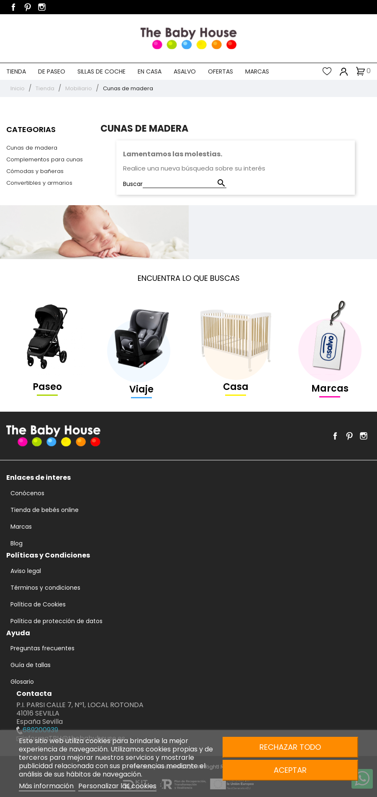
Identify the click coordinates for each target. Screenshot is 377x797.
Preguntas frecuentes (42, 648)
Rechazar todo (290, 747)
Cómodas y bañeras (35, 171)
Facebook (13, 7)
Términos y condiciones (45, 587)
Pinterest (28, 7)
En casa (150, 71)
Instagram (42, 7)
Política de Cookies (38, 604)
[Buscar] (184, 183)
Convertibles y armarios (39, 183)
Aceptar (290, 770)
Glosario (22, 681)
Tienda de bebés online (44, 510)
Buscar (133, 184)
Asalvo (185, 71)
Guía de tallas (30, 665)
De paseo (51, 71)
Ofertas (220, 71)
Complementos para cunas (44, 159)
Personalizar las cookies (117, 786)
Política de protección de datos (56, 621)
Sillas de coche (101, 71)
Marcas (257, 71)
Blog (16, 543)
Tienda (16, 71)
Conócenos (27, 493)
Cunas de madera (31, 148)
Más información (47, 786)
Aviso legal (25, 571)
